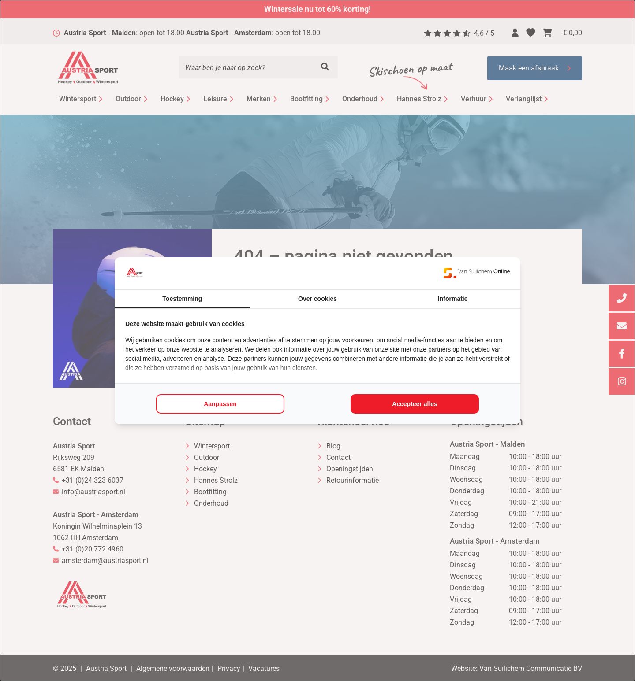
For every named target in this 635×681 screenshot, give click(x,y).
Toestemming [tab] (182, 298)
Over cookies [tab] (317, 298)
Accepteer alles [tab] (414, 403)
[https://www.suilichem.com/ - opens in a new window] (477, 273)
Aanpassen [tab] (220, 403)
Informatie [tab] (453, 298)
